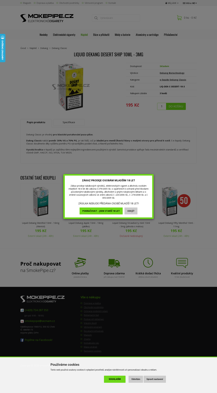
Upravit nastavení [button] (155, 379)
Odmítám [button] (135, 379)
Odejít (131, 210)
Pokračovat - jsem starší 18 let (101, 210)
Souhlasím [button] (115, 379)
